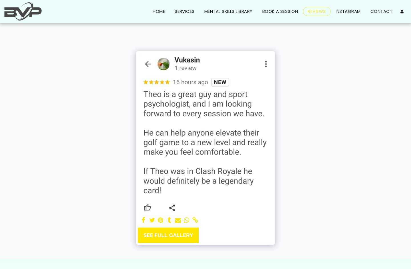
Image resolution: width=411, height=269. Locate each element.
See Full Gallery (168, 235)
